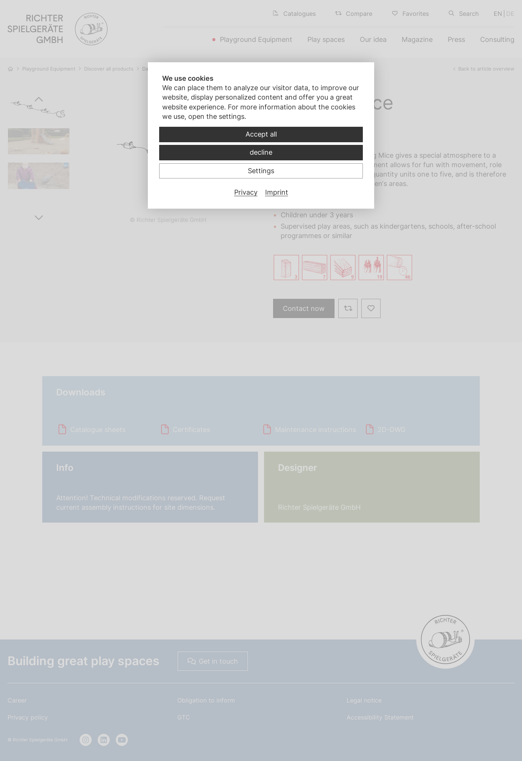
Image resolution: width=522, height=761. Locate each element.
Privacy (246, 192)
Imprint (276, 192)
